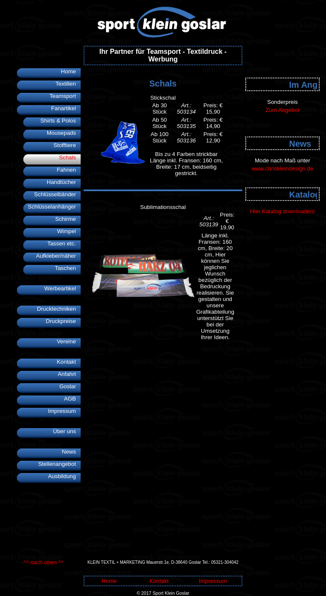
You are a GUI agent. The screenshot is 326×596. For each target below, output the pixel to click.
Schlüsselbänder (57, 194)
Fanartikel (66, 108)
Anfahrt (69, 374)
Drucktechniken (59, 309)
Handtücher (64, 182)
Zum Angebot (282, 110)
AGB (72, 398)
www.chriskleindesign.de (282, 168)
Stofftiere (67, 145)
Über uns (67, 431)
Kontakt (69, 362)
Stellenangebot (59, 464)
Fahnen (69, 170)
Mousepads (64, 133)
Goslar (70, 386)
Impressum (64, 411)
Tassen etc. (64, 243)
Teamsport (65, 96)
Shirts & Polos (60, 120)
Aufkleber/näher (58, 256)
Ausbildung (64, 476)
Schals (70, 157)
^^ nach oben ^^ (43, 562)
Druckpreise (63, 321)
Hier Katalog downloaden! (282, 211)
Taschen (68, 268)
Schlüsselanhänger (54, 206)
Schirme (68, 219)
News (71, 451)
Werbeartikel (62, 288)
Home (71, 71)
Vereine (69, 341)
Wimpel (69, 231)
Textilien (68, 84)
